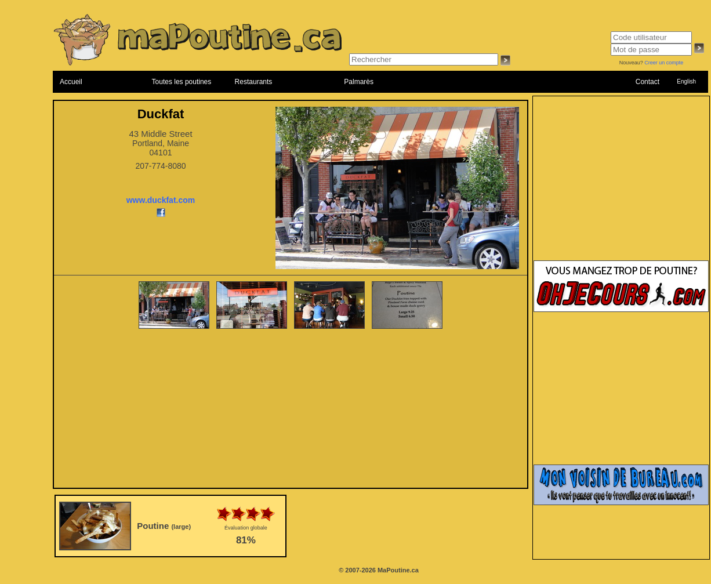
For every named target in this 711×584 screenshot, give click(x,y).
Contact (647, 82)
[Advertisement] (290, 409)
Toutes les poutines (182, 82)
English (686, 81)
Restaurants (254, 82)
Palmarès (358, 82)
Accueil (71, 82)
